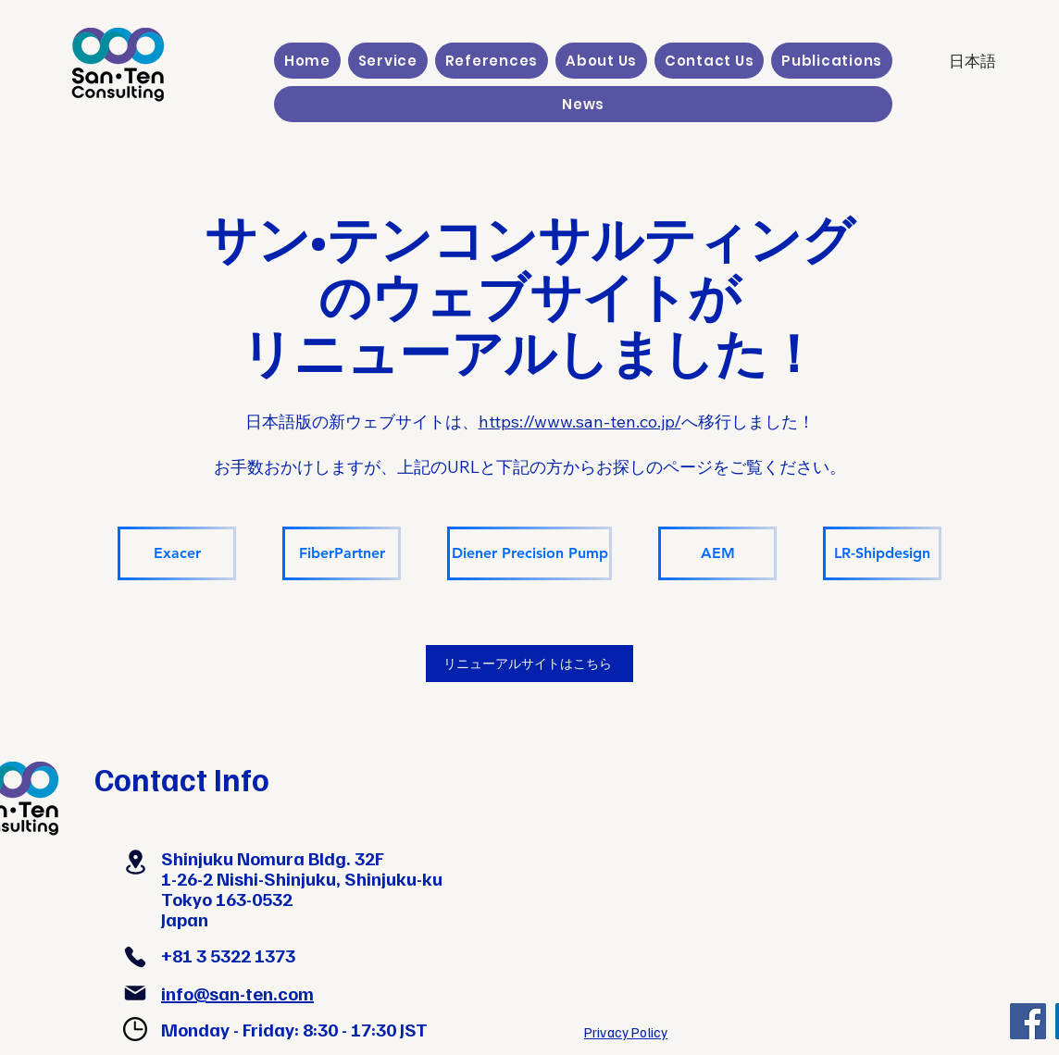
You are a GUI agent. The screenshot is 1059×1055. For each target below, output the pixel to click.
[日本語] (972, 61)
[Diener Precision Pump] (529, 553)
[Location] (135, 862)
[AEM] (717, 553)
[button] (388, 61)
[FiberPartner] (341, 553)
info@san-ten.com (237, 993)
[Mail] (135, 993)
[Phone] (135, 957)
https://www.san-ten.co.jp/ (580, 421)
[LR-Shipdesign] (882, 553)
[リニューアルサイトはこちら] (529, 663)
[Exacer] (177, 553)
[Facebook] (1028, 1021)
